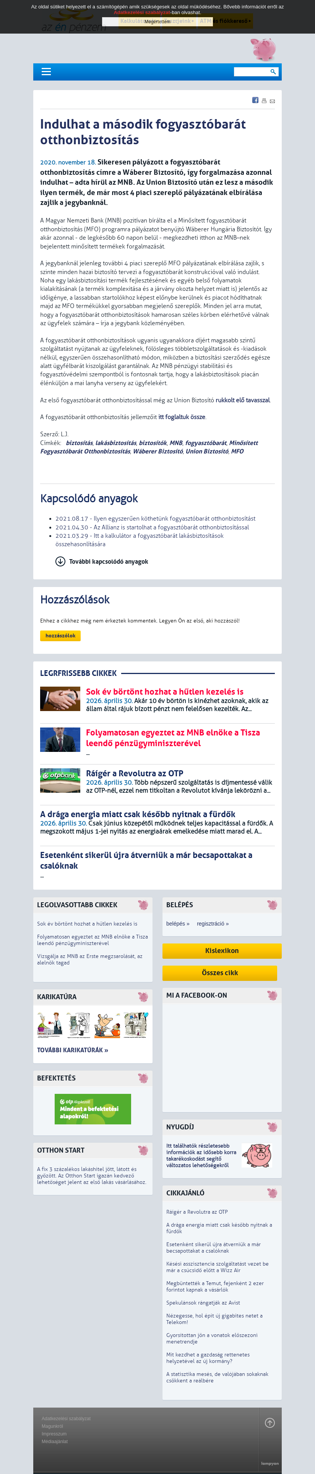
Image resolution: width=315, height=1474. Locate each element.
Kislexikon (222, 951)
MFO (237, 451)
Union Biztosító (206, 451)
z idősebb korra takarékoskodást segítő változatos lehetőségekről (201, 1159)
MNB (175, 443)
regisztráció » (213, 924)
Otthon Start (60, 1151)
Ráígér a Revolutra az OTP (197, 1212)
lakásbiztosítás (115, 443)
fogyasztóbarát (205, 443)
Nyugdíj (180, 1127)
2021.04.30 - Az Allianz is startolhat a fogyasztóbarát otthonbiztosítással (152, 527)
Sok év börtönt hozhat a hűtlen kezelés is (87, 924)
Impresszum (54, 1434)
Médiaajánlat (55, 1441)
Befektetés (56, 1078)
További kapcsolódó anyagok (108, 561)
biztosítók (153, 443)
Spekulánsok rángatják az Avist (203, 1303)
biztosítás (78, 443)
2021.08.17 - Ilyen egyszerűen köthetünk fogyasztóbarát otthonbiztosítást (155, 518)
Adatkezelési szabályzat (66, 1418)
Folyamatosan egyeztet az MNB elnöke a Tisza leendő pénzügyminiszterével (92, 940)
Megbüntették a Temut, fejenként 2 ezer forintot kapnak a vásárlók (215, 1286)
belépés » (178, 924)
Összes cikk (220, 973)
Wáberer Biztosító (158, 451)
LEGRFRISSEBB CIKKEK (78, 673)
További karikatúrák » (72, 1050)
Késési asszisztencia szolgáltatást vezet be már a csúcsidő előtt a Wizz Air (217, 1267)
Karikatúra (56, 997)
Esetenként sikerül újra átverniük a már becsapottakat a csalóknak (213, 1247)
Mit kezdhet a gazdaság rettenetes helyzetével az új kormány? (208, 1357)
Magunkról (52, 1426)
